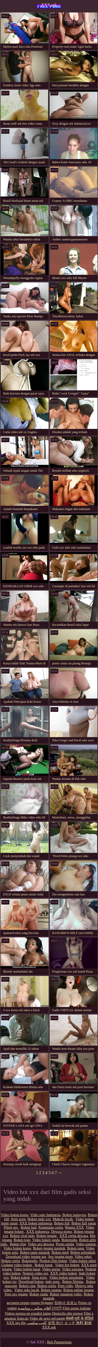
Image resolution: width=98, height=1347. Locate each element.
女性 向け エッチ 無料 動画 (70, 1323)
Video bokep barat (27, 1269)
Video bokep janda (46, 1240)
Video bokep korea (14, 1215)
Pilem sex (11, 1227)
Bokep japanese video (66, 1294)
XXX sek (49, 5)
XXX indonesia (37, 1232)
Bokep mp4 (59, 1252)
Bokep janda (39, 1294)
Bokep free (18, 1244)
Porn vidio (65, 1286)
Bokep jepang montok (49, 1248)
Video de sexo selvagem (47, 1318)
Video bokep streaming (66, 1277)
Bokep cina (27, 1286)
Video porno (51, 1269)
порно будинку (42, 1303)
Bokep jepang (46, 1236)
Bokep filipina (73, 1282)
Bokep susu (75, 1248)
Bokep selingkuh (82, 1252)
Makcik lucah (63, 1219)
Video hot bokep (67, 1265)
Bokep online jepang (78, 1290)
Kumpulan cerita (50, 1227)
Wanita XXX (74, 1227)
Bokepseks (69, 1240)
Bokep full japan (83, 1223)
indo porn (52, 1282)
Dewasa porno (61, 1232)
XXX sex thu (16, 1323)
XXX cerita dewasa (73, 1236)
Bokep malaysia (74, 1215)
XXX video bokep (63, 1273)
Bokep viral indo (22, 1236)
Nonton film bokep (53, 1261)
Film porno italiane (77, 1308)
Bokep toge (22, 1240)
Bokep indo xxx (39, 1219)
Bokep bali (29, 1227)
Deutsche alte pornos (67, 1313)
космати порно (18, 1303)
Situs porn (40, 1277)
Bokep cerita (10, 1261)
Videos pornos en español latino (27, 1313)
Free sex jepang (16, 1294)
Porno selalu (65, 1244)
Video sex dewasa (41, 1244)
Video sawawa (72, 1269)
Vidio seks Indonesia (45, 1215)
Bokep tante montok (35, 1252)
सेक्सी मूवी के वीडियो (80, 1318)
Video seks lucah (26, 1290)
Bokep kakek (20, 1277)
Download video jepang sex (25, 1257)
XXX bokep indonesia (36, 1223)
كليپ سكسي (37, 1323)
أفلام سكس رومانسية (34, 1308)
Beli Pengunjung (59, 1342)
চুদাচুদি (57, 1308)
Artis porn (18, 1219)
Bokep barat (43, 1265)
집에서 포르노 (65, 1303)
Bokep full (62, 1223)
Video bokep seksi (82, 1261)
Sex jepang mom (60, 1257)
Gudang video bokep (17, 1265)
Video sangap (86, 1244)
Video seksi (82, 1257)
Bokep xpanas (51, 1290)
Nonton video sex (35, 1273)
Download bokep (30, 1282)
